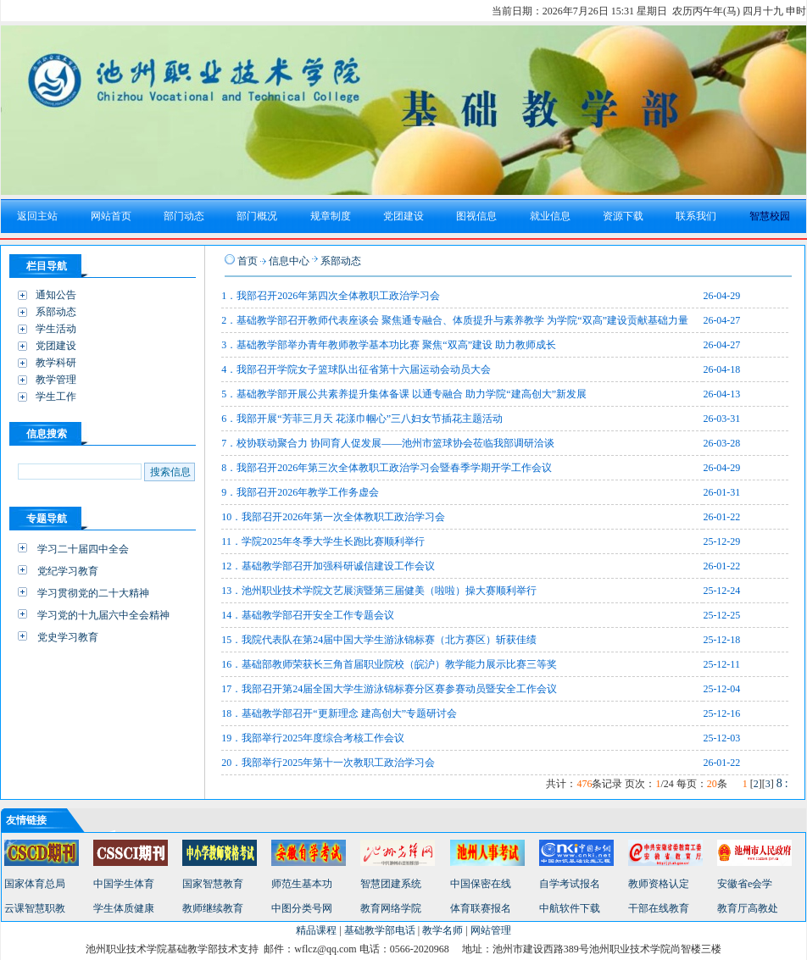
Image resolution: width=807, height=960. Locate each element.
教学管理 (56, 380)
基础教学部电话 (379, 930)
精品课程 (316, 930)
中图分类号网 (301, 908)
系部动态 (56, 312)
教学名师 (442, 930)
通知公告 (56, 295)
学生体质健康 (123, 908)
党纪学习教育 (67, 571)
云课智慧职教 (34, 908)
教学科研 (56, 363)
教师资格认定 (658, 884)
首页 (247, 261)
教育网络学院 (390, 908)
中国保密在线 (480, 884)
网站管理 (490, 930)
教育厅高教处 (747, 908)
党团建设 (56, 346)
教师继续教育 (212, 908)
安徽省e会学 (744, 884)
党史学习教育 (67, 637)
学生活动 (56, 329)
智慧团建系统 (390, 884)
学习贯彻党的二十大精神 (93, 593)
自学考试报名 (569, 884)
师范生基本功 (301, 884)
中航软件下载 (569, 908)
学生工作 (56, 396)
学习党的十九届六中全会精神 (103, 615)
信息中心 (289, 261)
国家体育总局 (34, 884)
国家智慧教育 (212, 884)
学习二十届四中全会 (83, 549)
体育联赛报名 (480, 908)
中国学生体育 (123, 884)
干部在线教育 (658, 908)
